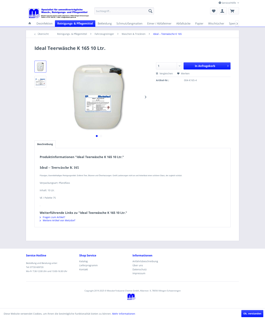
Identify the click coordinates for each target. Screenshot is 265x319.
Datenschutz (139, 269)
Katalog (83, 261)
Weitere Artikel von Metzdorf (57, 220)
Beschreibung (45, 144)
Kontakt (83, 269)
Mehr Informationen (123, 313)
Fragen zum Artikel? (52, 217)
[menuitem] (124, 11)
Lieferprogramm (88, 265)
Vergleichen (164, 73)
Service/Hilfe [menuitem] (228, 2)
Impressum (138, 273)
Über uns (137, 265)
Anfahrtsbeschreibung (145, 261)
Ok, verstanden (252, 313)
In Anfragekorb (211, 65)
